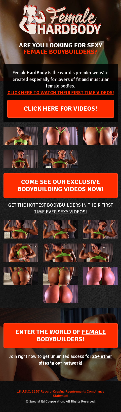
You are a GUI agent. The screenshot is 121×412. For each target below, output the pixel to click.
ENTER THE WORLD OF (60, 335)
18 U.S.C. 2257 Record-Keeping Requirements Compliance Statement (60, 394)
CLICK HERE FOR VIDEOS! (60, 109)
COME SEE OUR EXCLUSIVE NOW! (61, 185)
